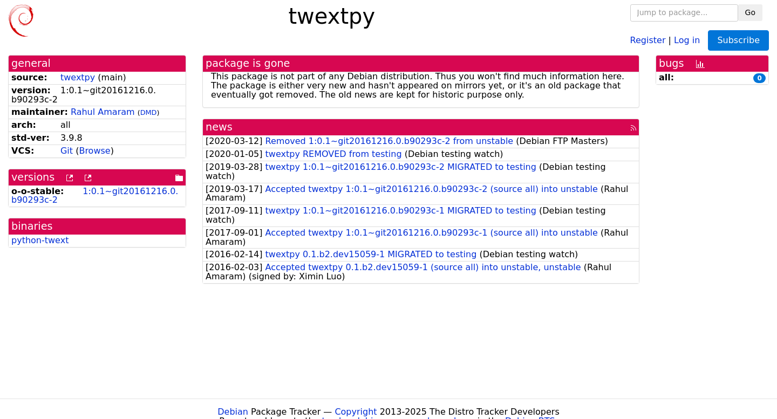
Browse (94, 151)
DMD (148, 112)
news (219, 127)
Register (648, 40)
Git (66, 151)
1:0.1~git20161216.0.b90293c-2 (94, 195)
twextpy (77, 77)
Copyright (356, 412)
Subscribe (738, 40)
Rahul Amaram (103, 112)
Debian (232, 412)
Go (750, 12)
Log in (687, 40)
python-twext (40, 240)
